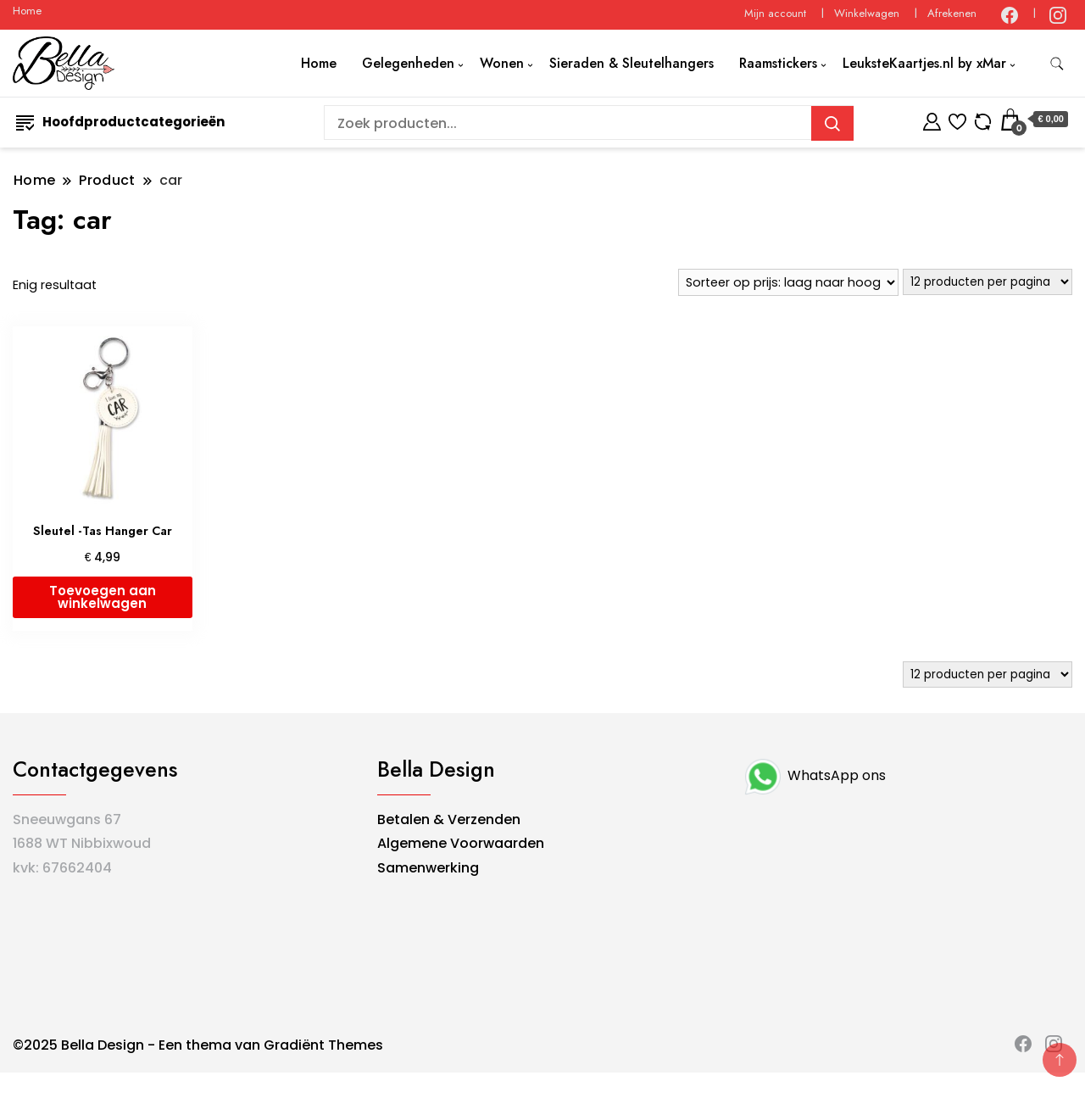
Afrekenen (951, 13)
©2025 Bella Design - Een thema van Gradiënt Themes (198, 1045)
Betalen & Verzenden (448, 819)
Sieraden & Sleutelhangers (631, 63)
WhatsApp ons (814, 775)
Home (27, 11)
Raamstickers (778, 63)
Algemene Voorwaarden (460, 843)
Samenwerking (428, 868)
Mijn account (775, 13)
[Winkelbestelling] (788, 282)
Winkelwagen (866, 13)
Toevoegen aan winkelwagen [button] (102, 597)
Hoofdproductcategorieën (120, 122)
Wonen (502, 63)
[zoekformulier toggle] (1057, 64)
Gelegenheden (408, 63)
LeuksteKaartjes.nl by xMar (924, 63)
